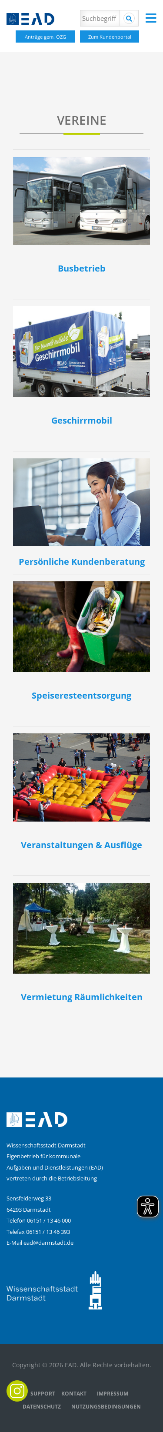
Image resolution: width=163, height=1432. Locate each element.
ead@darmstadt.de (48, 1242)
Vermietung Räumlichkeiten (82, 997)
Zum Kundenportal (109, 36)
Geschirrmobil (81, 420)
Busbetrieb (82, 268)
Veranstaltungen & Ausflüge (81, 845)
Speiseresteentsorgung (81, 695)
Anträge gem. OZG (45, 36)
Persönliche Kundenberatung (82, 561)
